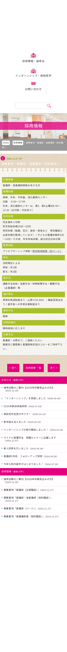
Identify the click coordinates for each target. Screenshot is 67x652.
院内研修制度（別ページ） (47, 251)
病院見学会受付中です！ (25, 414)
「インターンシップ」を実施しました (33, 398)
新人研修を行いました (24, 448)
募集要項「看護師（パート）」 (28, 508)
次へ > (53, 368)
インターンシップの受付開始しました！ (34, 429)
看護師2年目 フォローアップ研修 (31, 456)
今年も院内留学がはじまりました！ (32, 464)
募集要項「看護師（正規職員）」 (29, 490)
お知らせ (6, 380)
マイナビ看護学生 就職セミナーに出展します (30, 439)
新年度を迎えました (23, 422)
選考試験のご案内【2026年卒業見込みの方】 (29, 389)
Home (6, 143)
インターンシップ (33, 75)
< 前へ (13, 368)
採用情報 (33, 61)
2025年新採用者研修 (23, 406)
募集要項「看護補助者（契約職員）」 (32, 516)
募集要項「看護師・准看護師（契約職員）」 (28, 499)
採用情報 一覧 (33, 368)
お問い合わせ (33, 89)
